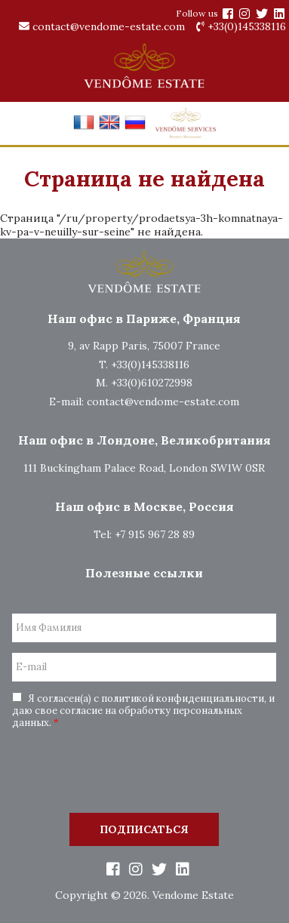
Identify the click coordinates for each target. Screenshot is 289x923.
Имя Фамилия (48, 628)
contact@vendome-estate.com (102, 26)
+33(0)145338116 (241, 26)
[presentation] (144, 772)
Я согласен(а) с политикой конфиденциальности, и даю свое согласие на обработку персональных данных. (143, 710)
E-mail (31, 667)
